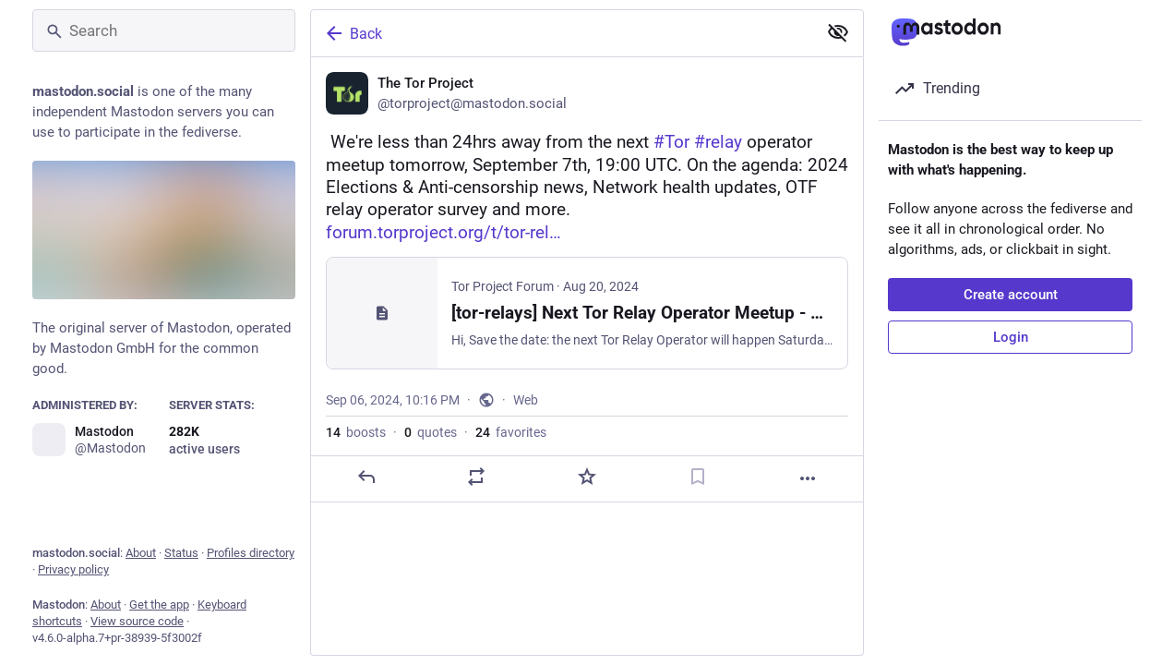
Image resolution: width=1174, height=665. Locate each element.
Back (352, 33)
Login (1010, 337)
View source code (137, 621)
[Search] (163, 30)
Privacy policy (73, 569)
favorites (510, 432)
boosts (356, 432)
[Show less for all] (838, 32)
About (141, 553)
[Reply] (366, 477)
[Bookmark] (698, 477)
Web (525, 400)
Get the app (159, 604)
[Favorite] (587, 477)
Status (181, 553)
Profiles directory (250, 553)
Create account (1011, 294)
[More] (808, 478)
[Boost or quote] (476, 477)
